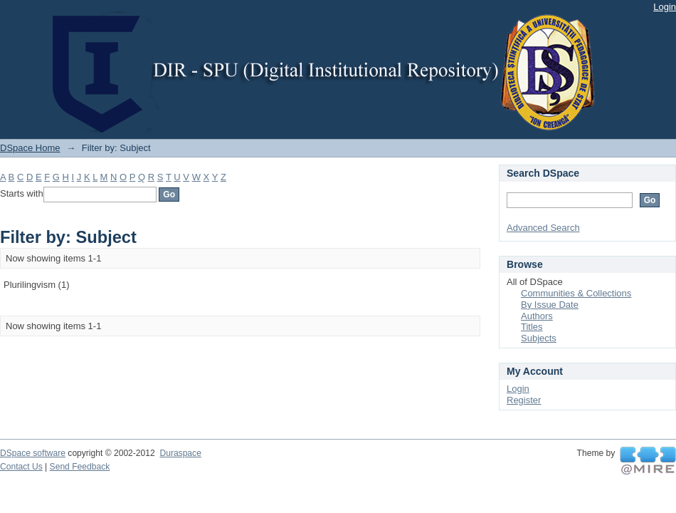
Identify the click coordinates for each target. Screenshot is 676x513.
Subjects (538, 338)
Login (664, 6)
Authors (537, 316)
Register (524, 400)
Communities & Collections (576, 293)
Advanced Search (543, 227)
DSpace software (32, 453)
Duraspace (180, 453)
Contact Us (21, 467)
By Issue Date (550, 304)
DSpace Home (30, 147)
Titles (532, 326)
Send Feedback (80, 467)
